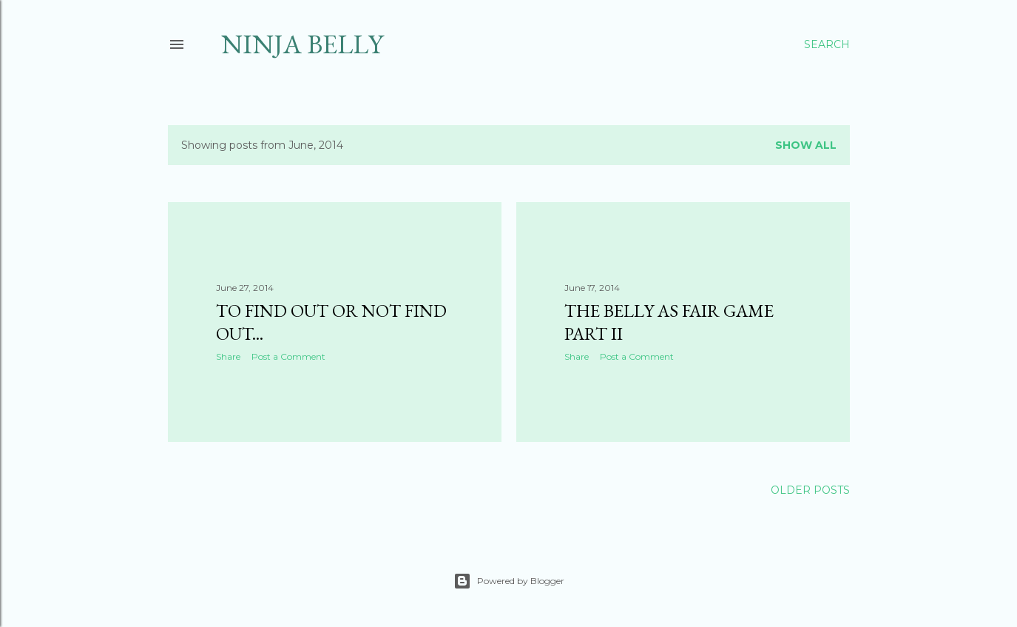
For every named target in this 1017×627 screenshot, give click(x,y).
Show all (806, 145)
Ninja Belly (302, 44)
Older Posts (810, 490)
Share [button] (228, 356)
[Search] (827, 44)
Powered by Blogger (508, 581)
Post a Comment (288, 356)
